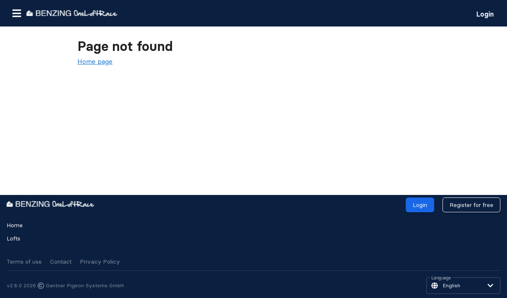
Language (441, 278)
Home (15, 225)
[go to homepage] (71, 13)
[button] (16, 13)
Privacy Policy (100, 261)
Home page (94, 61)
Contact (61, 261)
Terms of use (24, 261)
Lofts (13, 238)
